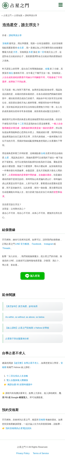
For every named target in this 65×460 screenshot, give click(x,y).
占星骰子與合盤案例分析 (17, 338)
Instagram (48, 244)
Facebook (36, 244)
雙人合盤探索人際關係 (17, 380)
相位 (11, 73)
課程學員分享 (15, 35)
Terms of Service (41, 453)
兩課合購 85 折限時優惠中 (19, 384)
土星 (7, 157)
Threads (6, 248)
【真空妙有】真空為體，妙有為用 (21, 306)
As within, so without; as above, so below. (25, 317)
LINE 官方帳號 (22, 244)
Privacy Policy (23, 453)
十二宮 (20, 124)
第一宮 (41, 52)
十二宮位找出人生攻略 (17, 376)
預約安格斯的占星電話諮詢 (18, 428)
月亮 (15, 52)
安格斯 (5, 43)
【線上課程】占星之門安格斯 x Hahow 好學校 (27, 328)
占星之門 (15, 5)
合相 (43, 153)
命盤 (47, 69)
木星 (31, 52)
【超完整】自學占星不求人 (26, 363)
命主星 (20, 48)
